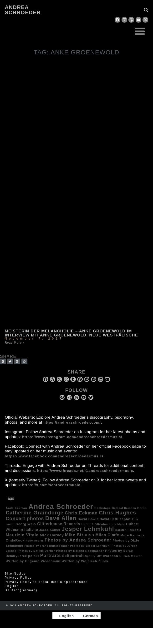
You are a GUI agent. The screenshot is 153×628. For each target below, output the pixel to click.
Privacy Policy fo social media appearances (46, 582)
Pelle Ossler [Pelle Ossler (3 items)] (34, 540)
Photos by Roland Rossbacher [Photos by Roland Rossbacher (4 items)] (80, 550)
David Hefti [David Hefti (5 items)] (109, 519)
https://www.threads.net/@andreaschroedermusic (85, 471)
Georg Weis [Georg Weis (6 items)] (25, 524)
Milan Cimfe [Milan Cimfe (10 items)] (107, 535)
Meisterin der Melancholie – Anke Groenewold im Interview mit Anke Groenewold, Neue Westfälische (71, 333)
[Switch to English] (64, 615)
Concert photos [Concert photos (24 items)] (25, 518)
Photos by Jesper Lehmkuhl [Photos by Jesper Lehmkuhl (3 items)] (90, 545)
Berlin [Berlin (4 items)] (142, 507)
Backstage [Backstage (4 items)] (102, 507)
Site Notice (15, 573)
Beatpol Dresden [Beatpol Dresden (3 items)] (124, 508)
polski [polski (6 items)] (33, 556)
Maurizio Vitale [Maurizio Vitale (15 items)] (22, 534)
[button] (140, 31)
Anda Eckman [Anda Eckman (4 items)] (16, 507)
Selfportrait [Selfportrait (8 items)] (73, 556)
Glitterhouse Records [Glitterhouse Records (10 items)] (58, 524)
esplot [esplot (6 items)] (125, 519)
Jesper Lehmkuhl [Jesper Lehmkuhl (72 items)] (87, 529)
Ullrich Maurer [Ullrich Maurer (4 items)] (130, 555)
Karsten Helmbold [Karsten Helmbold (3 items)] (128, 529)
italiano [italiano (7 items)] (31, 530)
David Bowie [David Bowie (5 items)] (88, 519)
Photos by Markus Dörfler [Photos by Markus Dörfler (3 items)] (36, 550)
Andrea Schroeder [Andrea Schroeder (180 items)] (60, 506)
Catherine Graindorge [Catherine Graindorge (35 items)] (35, 513)
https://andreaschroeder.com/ (72, 422)
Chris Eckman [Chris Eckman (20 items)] (81, 512)
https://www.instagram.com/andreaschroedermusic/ (72, 437)
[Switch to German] (88, 615)
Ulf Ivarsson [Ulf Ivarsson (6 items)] (107, 556)
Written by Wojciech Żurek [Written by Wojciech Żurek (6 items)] (85, 561)
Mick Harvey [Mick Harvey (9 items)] (52, 535)
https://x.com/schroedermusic (51, 485)
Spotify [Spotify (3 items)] (90, 556)
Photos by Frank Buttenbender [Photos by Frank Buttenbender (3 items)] (46, 545)
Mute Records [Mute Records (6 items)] (132, 535)
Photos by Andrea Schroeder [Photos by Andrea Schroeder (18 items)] (78, 539)
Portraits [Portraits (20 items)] (50, 555)
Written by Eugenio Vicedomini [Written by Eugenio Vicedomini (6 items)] (33, 561)
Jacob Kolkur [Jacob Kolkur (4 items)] (49, 529)
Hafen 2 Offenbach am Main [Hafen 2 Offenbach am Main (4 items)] (103, 524)
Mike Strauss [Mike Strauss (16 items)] (79, 534)
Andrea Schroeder (23, 9)
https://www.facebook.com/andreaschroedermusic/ (54, 456)
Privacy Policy (18, 577)
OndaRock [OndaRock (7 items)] (15, 540)
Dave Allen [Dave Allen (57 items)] (60, 518)
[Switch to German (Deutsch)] (76, 590)
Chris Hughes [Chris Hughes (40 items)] (117, 513)
